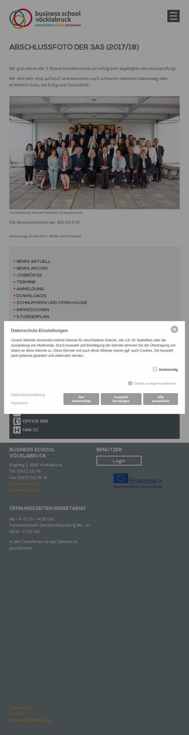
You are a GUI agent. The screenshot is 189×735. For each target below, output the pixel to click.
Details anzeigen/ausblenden (155, 383)
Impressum (19, 403)
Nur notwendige (81, 399)
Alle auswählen (161, 399)
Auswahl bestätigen (121, 399)
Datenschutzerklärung (28, 395)
